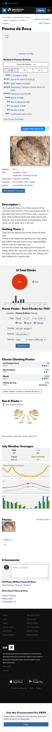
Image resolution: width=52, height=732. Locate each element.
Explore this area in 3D (33, 129)
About (5, 615)
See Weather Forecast (14, 190)
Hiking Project (32, 623)
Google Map (17, 175)
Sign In (41, 10)
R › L (26, 70)
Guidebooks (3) (9, 601)
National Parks (32, 635)
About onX (7, 666)
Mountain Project (33, 615)
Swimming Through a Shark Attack (27, 87)
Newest (18, 585)
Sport (28, 323)
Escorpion (15, 106)
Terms (32, 688)
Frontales (5, 23)
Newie (13, 98)
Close (26, 724)
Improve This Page (42, 19)
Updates (32, 182)
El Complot (16, 75)
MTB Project (31, 619)
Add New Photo (43, 519)
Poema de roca (17, 94)
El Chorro (22, 20)
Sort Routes (19, 119)
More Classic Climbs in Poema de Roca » (22, 391)
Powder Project (32, 631)
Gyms (5, 623)
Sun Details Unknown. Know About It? (19, 436)
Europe (27, 17)
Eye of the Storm (18, 79)
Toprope (38, 323)
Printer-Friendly (9, 595)
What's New (7, 598)
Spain (5, 20)
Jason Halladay (18, 185)
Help (4, 619)
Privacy (38, 688)
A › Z (40, 70)
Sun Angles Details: (26, 413)
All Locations (7, 17)
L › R (11, 70)
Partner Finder (8, 627)
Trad (19, 323)
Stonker (14, 110)
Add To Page (44, 23)
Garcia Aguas (17, 102)
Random (27, 585)
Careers (6, 670)
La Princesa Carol (18, 114)
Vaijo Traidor (16, 83)
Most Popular (8, 585)
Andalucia (13, 20)
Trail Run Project (33, 627)
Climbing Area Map (26, 54)
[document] (26, 720)
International (18, 17)
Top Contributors (9, 635)
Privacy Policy (25, 719)
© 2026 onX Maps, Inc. (19, 688)
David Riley (29, 185)
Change (34, 313)
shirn (14, 182)
